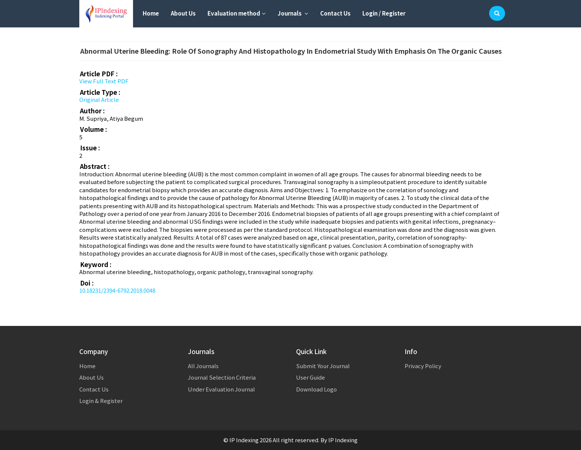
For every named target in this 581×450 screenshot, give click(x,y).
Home (151, 13)
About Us (183, 13)
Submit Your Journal (323, 366)
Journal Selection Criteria (222, 377)
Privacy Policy (423, 366)
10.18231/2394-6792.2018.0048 (117, 290)
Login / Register (383, 13)
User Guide (310, 377)
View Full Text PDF (104, 81)
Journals (293, 13)
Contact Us (335, 13)
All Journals (203, 366)
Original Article (99, 99)
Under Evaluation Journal (221, 389)
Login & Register (101, 400)
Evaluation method (237, 13)
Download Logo (316, 389)
